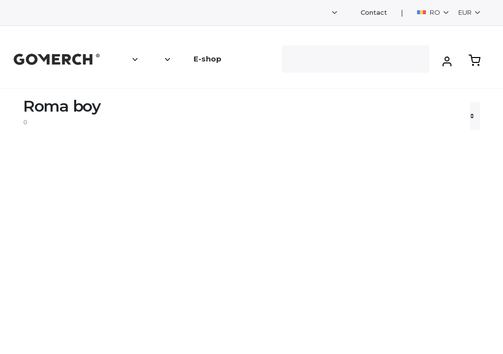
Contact (374, 12)
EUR (465, 12)
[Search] (355, 59)
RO (429, 12)
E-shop (208, 58)
